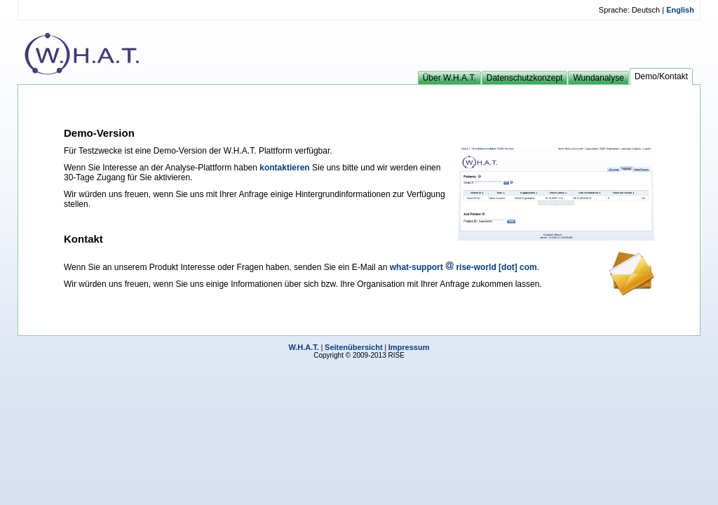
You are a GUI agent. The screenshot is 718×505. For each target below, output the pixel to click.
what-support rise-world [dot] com (463, 267)
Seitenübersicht (354, 347)
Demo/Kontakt (661, 76)
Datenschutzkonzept (525, 78)
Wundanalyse (598, 78)
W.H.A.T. (304, 347)
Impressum (409, 347)
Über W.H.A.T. (449, 78)
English (679, 10)
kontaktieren (284, 168)
